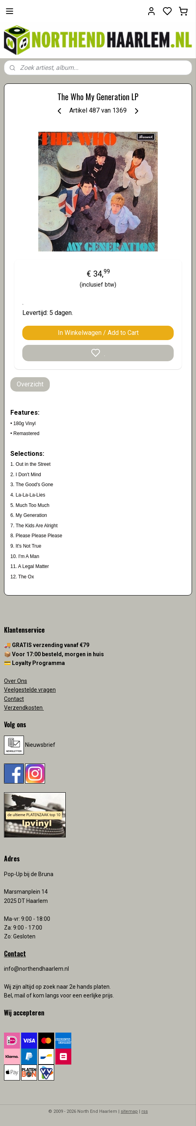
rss (144, 1111)
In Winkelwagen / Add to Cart (98, 332)
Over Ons (15, 681)
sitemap (129, 1111)
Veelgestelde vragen (30, 690)
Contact (14, 699)
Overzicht (30, 384)
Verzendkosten (24, 707)
